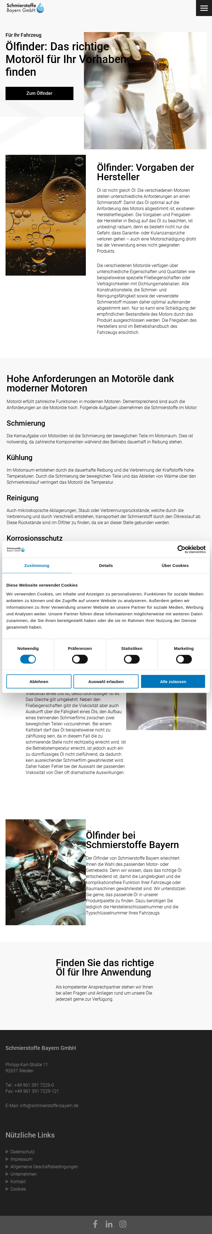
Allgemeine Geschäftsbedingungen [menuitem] (44, 1166)
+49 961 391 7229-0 (34, 1085)
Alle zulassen (173, 681)
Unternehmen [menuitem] (23, 1174)
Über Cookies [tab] (175, 565)
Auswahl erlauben (106, 681)
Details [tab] (106, 565)
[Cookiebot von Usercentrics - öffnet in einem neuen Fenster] (181, 549)
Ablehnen (39, 681)
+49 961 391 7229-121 (37, 1091)
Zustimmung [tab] (36, 565)
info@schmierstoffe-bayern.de (49, 1105)
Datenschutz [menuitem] (22, 1151)
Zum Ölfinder (39, 93)
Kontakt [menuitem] (18, 1181)
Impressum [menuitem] (21, 1159)
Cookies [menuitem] (18, 1189)
